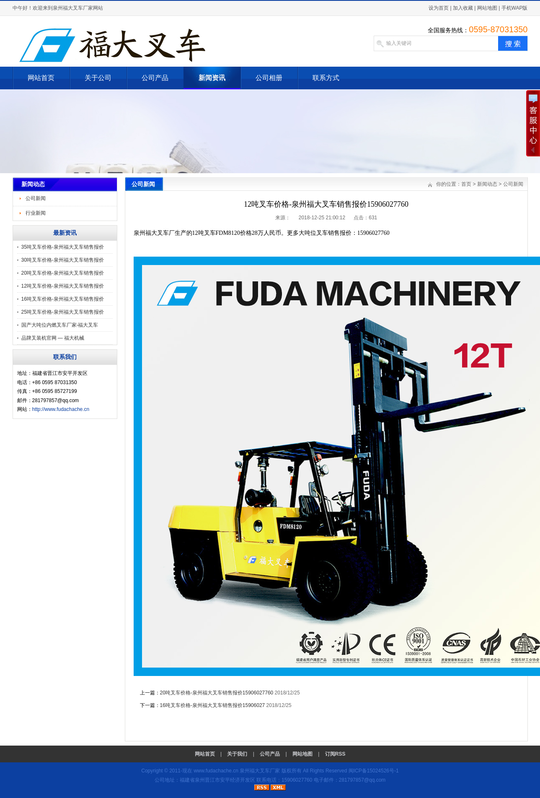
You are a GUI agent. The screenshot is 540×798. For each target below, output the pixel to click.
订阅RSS (335, 754)
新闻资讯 (212, 77)
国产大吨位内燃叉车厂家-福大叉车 (59, 325)
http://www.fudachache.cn (61, 409)
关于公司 (98, 77)
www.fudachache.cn (216, 771)
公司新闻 (36, 198)
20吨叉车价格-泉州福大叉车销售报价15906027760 (217, 693)
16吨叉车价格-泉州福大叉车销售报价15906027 (212, 705)
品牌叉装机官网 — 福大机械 (53, 338)
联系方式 (326, 77)
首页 (466, 184)
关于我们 (237, 754)
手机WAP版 (514, 8)
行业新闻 (36, 213)
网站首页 (41, 77)
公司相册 (269, 77)
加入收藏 (463, 8)
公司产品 (155, 77)
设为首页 (439, 8)
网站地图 (487, 8)
